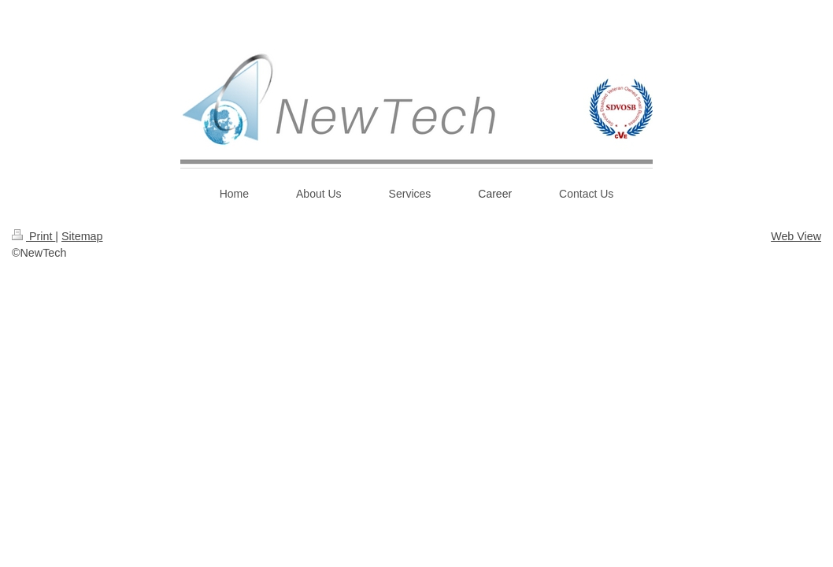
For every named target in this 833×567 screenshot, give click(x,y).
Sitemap (81, 236)
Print (33, 236)
